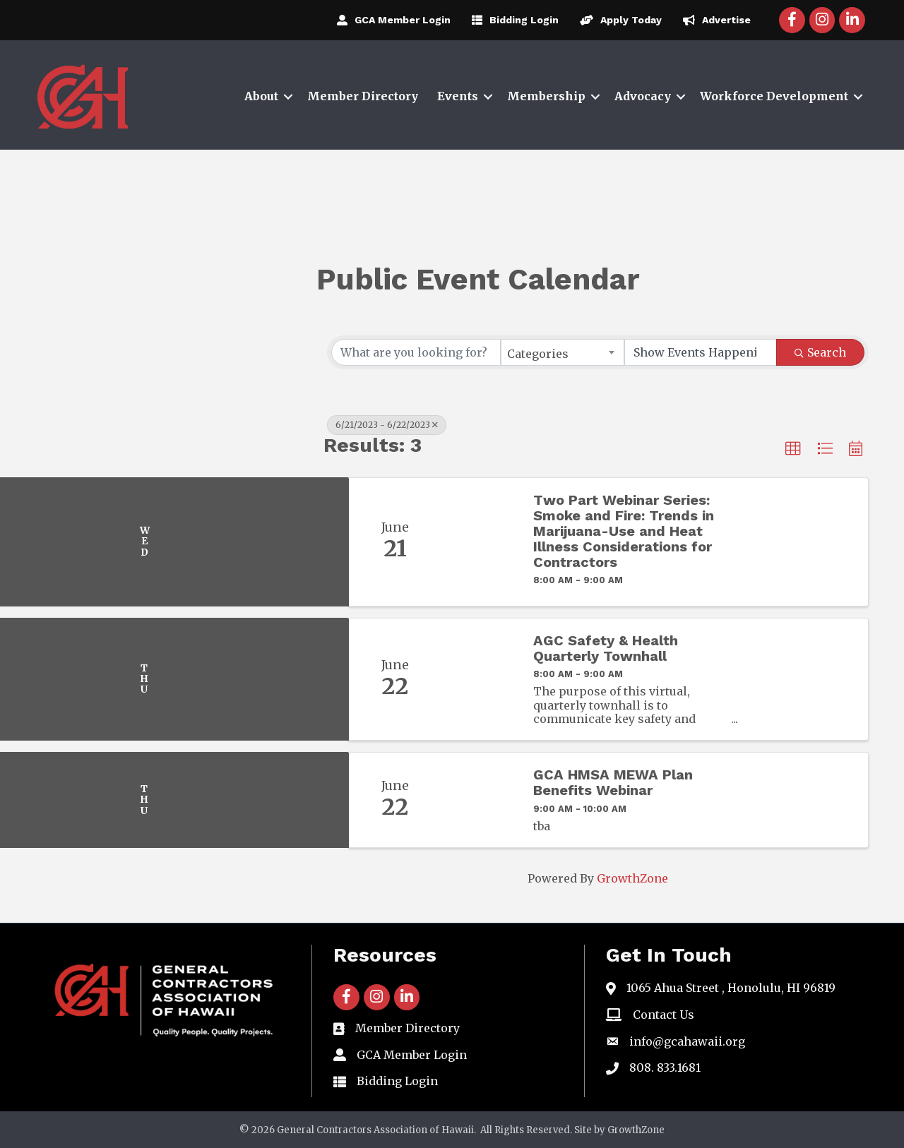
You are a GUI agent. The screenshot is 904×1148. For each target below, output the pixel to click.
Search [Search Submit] (820, 352)
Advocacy (642, 96)
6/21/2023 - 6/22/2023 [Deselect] (386, 424)
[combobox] (562, 352)
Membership (546, 96)
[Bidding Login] (512, 19)
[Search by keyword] (416, 352)
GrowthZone (632, 878)
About (261, 96)
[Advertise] (713, 19)
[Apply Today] (617, 19)
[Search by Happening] (700, 352)
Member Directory (362, 96)
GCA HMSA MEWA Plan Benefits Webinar (613, 782)
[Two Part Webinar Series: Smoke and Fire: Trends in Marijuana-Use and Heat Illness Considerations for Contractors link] (479, 541)
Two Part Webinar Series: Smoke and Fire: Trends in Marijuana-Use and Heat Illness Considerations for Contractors (623, 531)
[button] (793, 449)
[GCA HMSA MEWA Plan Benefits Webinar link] (479, 800)
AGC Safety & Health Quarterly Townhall (605, 648)
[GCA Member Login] (390, 19)
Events (457, 96)
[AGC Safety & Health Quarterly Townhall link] (479, 679)
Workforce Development (774, 96)
